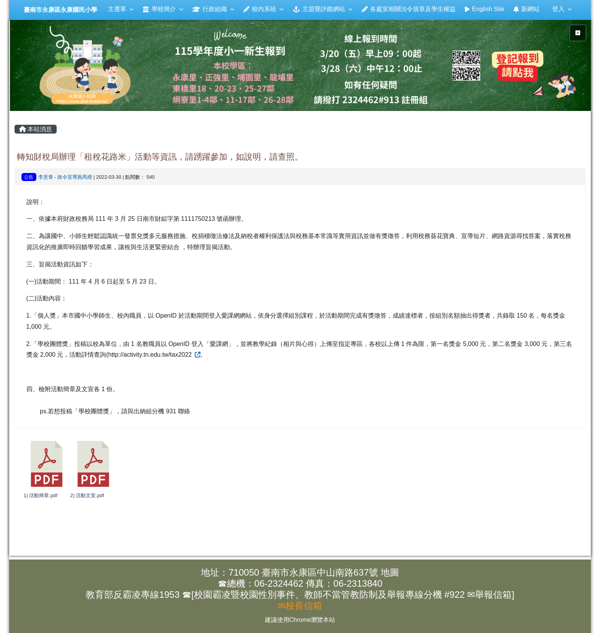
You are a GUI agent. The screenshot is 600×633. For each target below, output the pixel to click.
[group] (301, 65)
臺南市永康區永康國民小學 (60, 10)
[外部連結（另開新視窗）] (197, 354)
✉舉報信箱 (489, 594)
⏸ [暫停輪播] (578, 33)
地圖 (390, 572)
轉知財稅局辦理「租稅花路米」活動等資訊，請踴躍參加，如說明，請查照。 (160, 157)
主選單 (121, 9)
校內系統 (263, 9)
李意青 (45, 177)
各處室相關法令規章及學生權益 (409, 9)
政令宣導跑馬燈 (74, 177)
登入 (562, 9)
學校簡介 (163, 9)
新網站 (527, 9)
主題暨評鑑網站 (322, 9)
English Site (484, 9)
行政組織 (213, 9)
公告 (28, 177)
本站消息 (35, 129)
